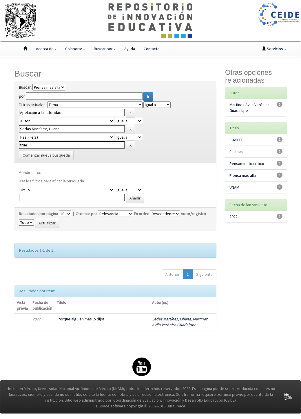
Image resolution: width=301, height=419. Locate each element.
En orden (141, 213)
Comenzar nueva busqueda (46, 155)
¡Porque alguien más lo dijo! (80, 319)
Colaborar (75, 48)
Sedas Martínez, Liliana (171, 319)
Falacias (236, 151)
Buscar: (25, 87)
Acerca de (46, 48)
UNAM (234, 187)
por (22, 96)
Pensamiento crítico (246, 163)
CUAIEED (236, 139)
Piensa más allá (242, 175)
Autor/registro (193, 213)
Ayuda (129, 48)
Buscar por (105, 48)
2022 (233, 216)
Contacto (152, 48)
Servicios (274, 48)
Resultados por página (38, 213)
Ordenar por (86, 213)
